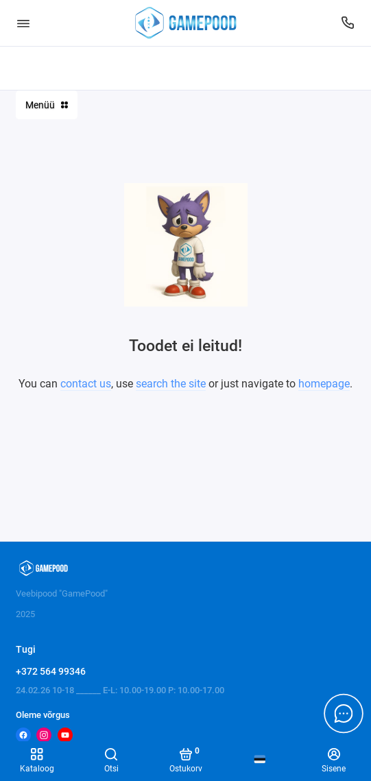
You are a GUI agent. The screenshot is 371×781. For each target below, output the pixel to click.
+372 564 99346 (51, 671)
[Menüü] (23, 23)
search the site (171, 383)
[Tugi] (348, 23)
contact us (85, 383)
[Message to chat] (343, 713)
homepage (324, 383)
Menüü (46, 104)
